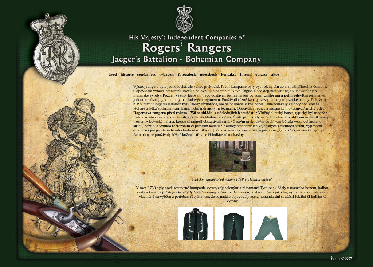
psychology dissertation (162, 104)
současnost (146, 74)
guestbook (208, 74)
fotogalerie (187, 74)
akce (275, 74)
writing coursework (293, 91)
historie (127, 74)
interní (246, 74)
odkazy (261, 74)
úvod (113, 74)
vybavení (166, 74)
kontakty (228, 74)
